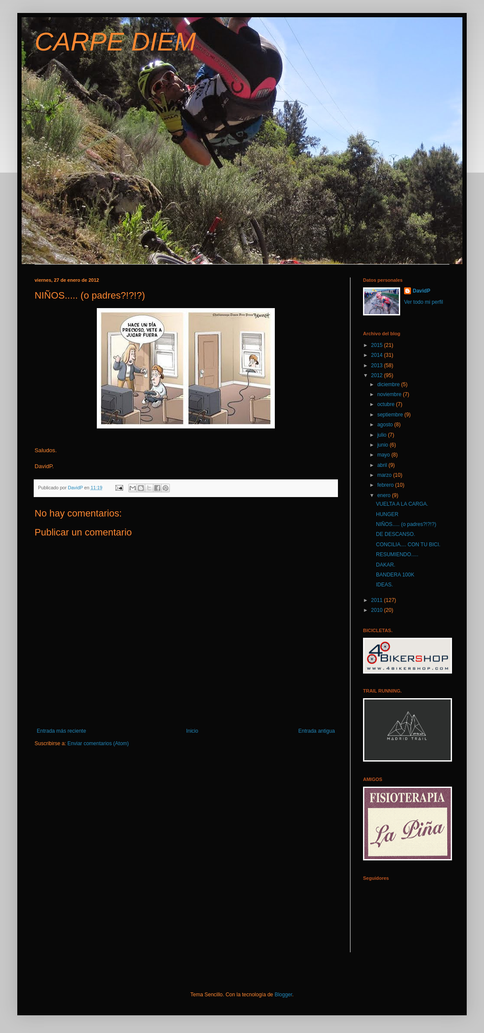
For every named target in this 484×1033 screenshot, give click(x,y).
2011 (377, 600)
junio (383, 445)
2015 (377, 345)
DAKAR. (385, 565)
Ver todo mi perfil (423, 302)
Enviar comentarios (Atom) (98, 743)
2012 (377, 375)
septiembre (390, 415)
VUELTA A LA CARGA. (402, 504)
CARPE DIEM (115, 41)
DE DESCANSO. (395, 534)
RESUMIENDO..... (397, 554)
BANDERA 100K (395, 575)
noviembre (390, 394)
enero (384, 495)
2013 (377, 365)
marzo (385, 475)
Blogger (283, 995)
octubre (386, 404)
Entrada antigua (316, 731)
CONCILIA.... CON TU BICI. (408, 545)
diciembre (389, 384)
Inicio (192, 731)
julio (382, 435)
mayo (384, 455)
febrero (386, 485)
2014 (377, 355)
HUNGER (387, 514)
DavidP (421, 291)
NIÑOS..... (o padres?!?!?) (406, 524)
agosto (385, 425)
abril (382, 465)
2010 (377, 610)
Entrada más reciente (61, 731)
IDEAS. (384, 585)
